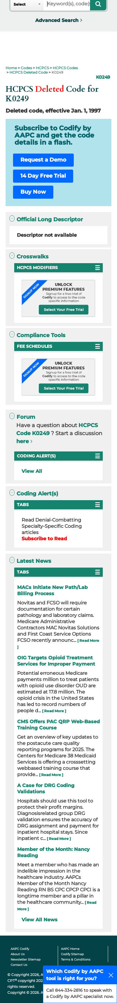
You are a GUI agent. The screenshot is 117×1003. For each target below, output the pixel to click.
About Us (18, 954)
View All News (39, 920)
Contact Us (19, 965)
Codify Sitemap (72, 954)
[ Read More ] (54, 711)
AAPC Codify (20, 949)
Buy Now (33, 192)
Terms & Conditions (75, 959)
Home (11, 68)
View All (32, 471)
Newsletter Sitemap (26, 959)
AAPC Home (70, 949)
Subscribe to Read (44, 538)
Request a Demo (43, 160)
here (22, 441)
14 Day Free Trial (43, 176)
